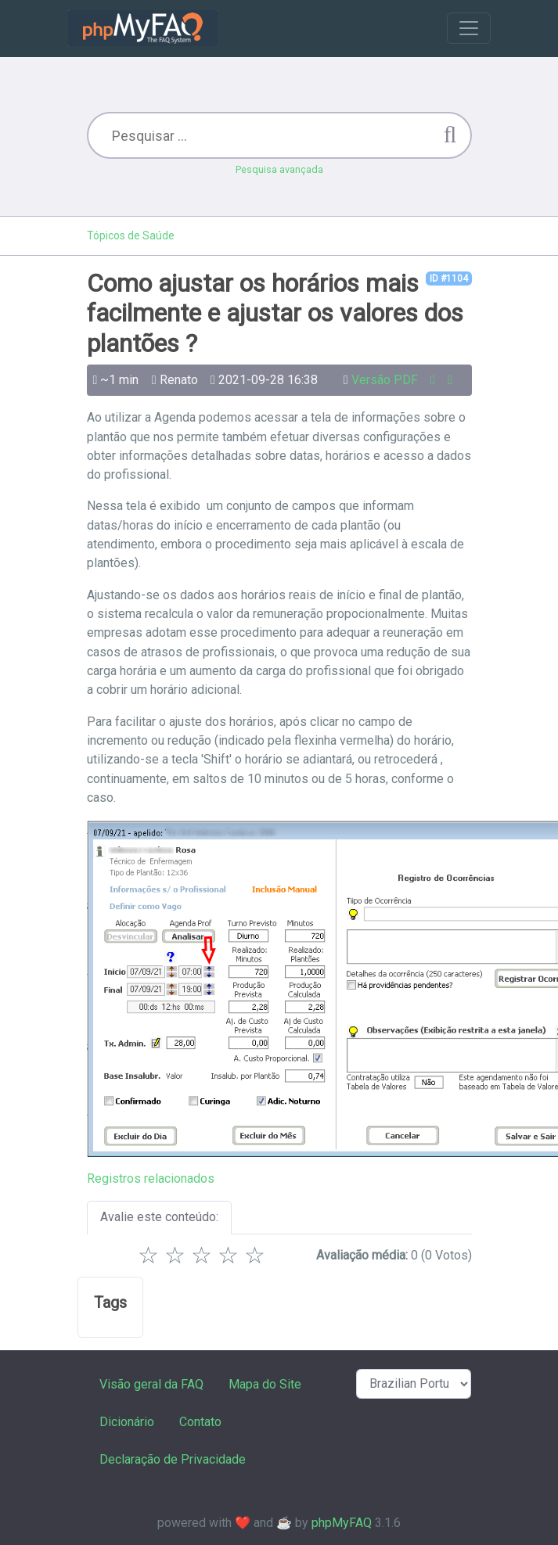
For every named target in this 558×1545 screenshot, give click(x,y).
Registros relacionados (150, 1178)
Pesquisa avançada (279, 169)
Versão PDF (384, 379)
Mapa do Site (265, 1384)
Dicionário (126, 1421)
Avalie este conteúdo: (159, 1216)
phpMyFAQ (341, 1522)
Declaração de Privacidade (172, 1459)
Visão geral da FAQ (151, 1384)
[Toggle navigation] (469, 28)
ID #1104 (449, 278)
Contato (200, 1421)
